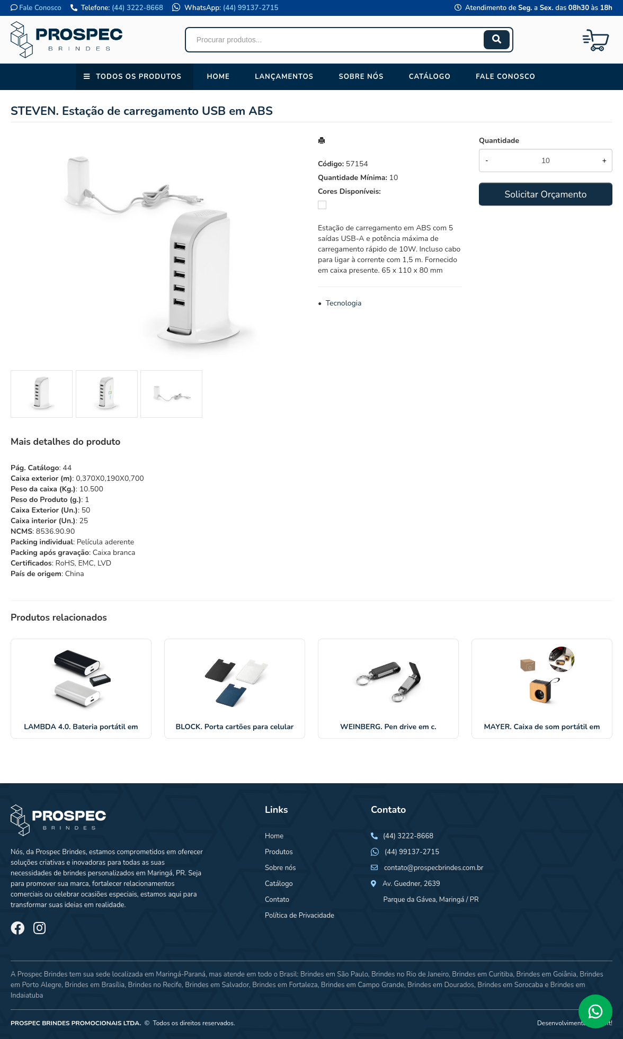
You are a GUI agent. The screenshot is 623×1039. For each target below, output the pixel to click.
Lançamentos (284, 77)
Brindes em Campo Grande (362, 985)
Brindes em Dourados (440, 985)
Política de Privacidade (299, 915)
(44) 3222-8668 (137, 8)
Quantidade (499, 141)
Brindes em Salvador (217, 985)
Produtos (279, 852)
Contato (277, 899)
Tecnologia (344, 303)
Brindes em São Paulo (334, 974)
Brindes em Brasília (94, 985)
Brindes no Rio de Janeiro (410, 974)
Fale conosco (505, 77)
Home (218, 77)
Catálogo (430, 77)
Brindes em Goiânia (546, 974)
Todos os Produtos (138, 77)
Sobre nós (361, 77)
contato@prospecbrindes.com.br (434, 868)
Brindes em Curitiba (482, 974)
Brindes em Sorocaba (510, 985)
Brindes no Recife (154, 985)
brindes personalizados (98, 873)
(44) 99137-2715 (251, 8)
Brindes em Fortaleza (284, 985)
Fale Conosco (40, 8)
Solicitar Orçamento (545, 194)
